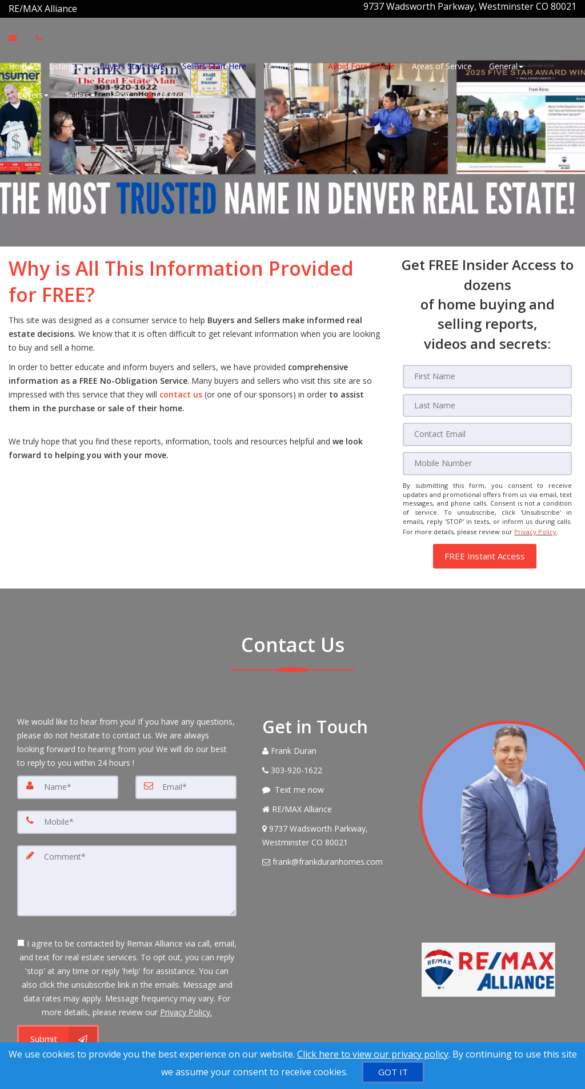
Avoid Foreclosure (361, 64)
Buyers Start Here (132, 64)
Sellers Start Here (214, 64)
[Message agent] (332, 780)
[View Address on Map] (332, 826)
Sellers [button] (80, 93)
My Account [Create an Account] (173, 93)
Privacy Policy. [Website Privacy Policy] (186, 998)
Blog (121, 93)
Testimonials (287, 64)
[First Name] (487, 371)
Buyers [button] (33, 93)
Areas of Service (442, 64)
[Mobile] (487, 457)
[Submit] (58, 1026)
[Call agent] (78, 6)
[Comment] (127, 868)
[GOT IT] (393, 1072)
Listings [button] (65, 64)
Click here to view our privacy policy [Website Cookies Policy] (372, 1054)
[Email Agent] (18, 36)
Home (20, 64)
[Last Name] (487, 399)
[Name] (67, 777)
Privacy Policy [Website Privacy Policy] (535, 523)
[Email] (487, 428)
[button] (484, 546)
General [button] (506, 64)
